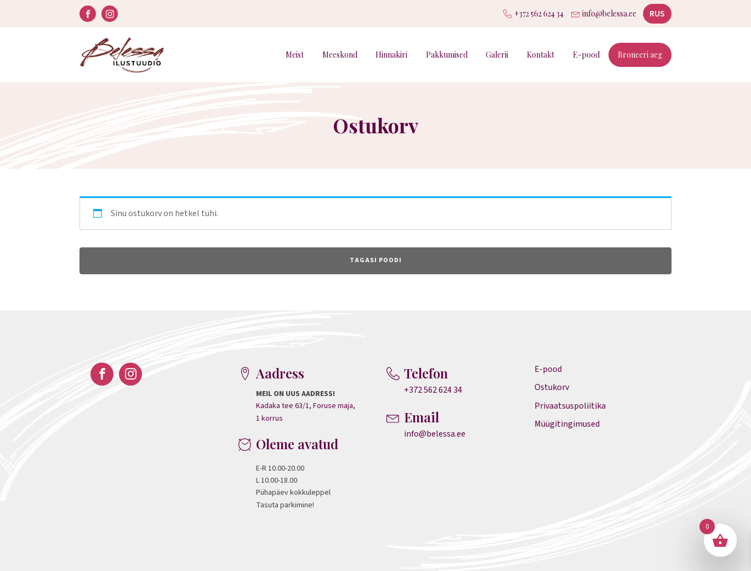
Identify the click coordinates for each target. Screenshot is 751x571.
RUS (657, 14)
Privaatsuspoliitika (570, 406)
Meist (295, 54)
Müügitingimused (567, 424)
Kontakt (540, 54)
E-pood (586, 54)
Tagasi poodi (376, 260)
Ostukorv (551, 387)
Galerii (497, 54)
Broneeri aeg (640, 54)
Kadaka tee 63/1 (282, 405)
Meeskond (339, 54)
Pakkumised (447, 54)
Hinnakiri (391, 54)
